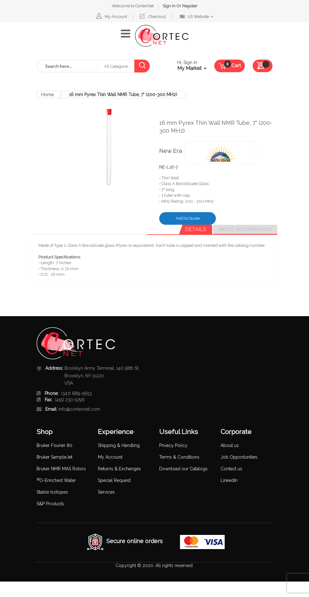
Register (190, 5)
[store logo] (161, 36)
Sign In (170, 5)
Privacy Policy (173, 445)
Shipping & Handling (119, 445)
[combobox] (67, 66)
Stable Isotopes (52, 492)
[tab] (195, 229)
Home (47, 94)
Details (195, 229)
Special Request (114, 480)
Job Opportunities (239, 457)
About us (230, 445)
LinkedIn (229, 480)
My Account (116, 16)
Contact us (231, 468)
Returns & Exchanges (119, 468)
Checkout (157, 16)
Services (106, 492)
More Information (245, 229)
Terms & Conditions (179, 457)
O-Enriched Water (56, 480)
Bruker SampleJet (54, 457)
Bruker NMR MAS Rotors (61, 468)
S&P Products (50, 503)
